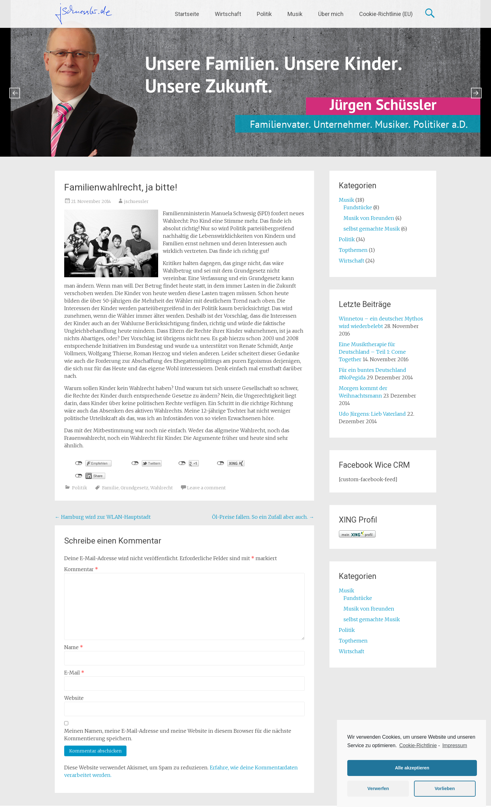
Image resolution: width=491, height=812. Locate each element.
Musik (294, 14)
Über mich (331, 14)
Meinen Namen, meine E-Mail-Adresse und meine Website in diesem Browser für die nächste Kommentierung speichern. (177, 735)
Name (73, 647)
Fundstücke (358, 207)
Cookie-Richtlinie (418, 745)
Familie (110, 488)
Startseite (187, 14)
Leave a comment (206, 488)
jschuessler (136, 201)
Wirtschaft (228, 14)
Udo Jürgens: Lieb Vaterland (372, 414)
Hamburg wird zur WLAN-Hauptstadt (103, 517)
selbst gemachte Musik (372, 229)
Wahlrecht (161, 488)
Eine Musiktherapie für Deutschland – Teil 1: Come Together (372, 351)
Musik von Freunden (369, 218)
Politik (264, 14)
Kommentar (81, 569)
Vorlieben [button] (445, 788)
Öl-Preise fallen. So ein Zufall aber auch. (263, 517)
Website (74, 698)
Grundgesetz (134, 488)
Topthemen (353, 250)
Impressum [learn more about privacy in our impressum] (454, 745)
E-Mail (74, 672)
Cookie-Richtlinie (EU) (386, 14)
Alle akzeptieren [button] (412, 767)
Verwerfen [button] (378, 788)
